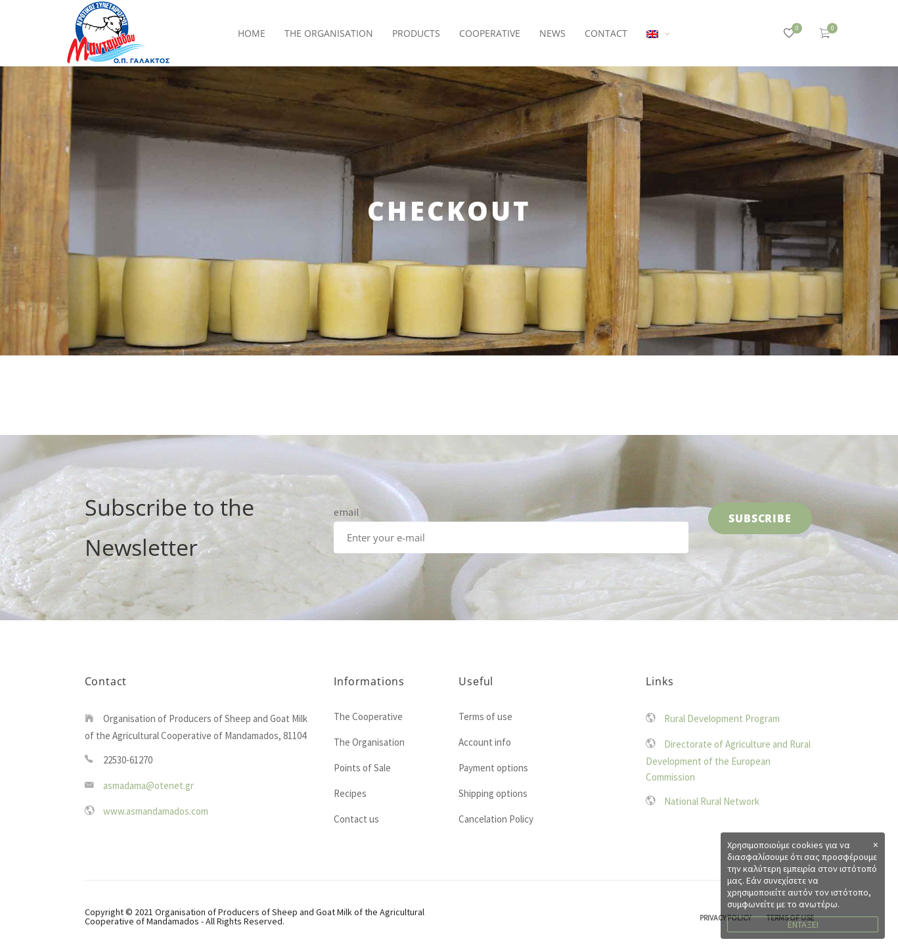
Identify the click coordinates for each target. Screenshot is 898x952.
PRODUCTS (416, 33)
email (346, 511)
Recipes (350, 793)
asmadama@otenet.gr (148, 785)
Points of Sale (362, 767)
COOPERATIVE (489, 33)
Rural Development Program (722, 718)
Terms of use (485, 716)
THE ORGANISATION (328, 33)
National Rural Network (711, 801)
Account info (485, 742)
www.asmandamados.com (155, 811)
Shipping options (493, 793)
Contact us (356, 819)
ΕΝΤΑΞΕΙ (803, 924)
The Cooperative (368, 716)
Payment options (493, 767)
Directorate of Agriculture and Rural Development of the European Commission (728, 760)
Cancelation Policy (496, 819)
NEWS (552, 33)
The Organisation (369, 742)
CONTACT (606, 33)
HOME (251, 33)
